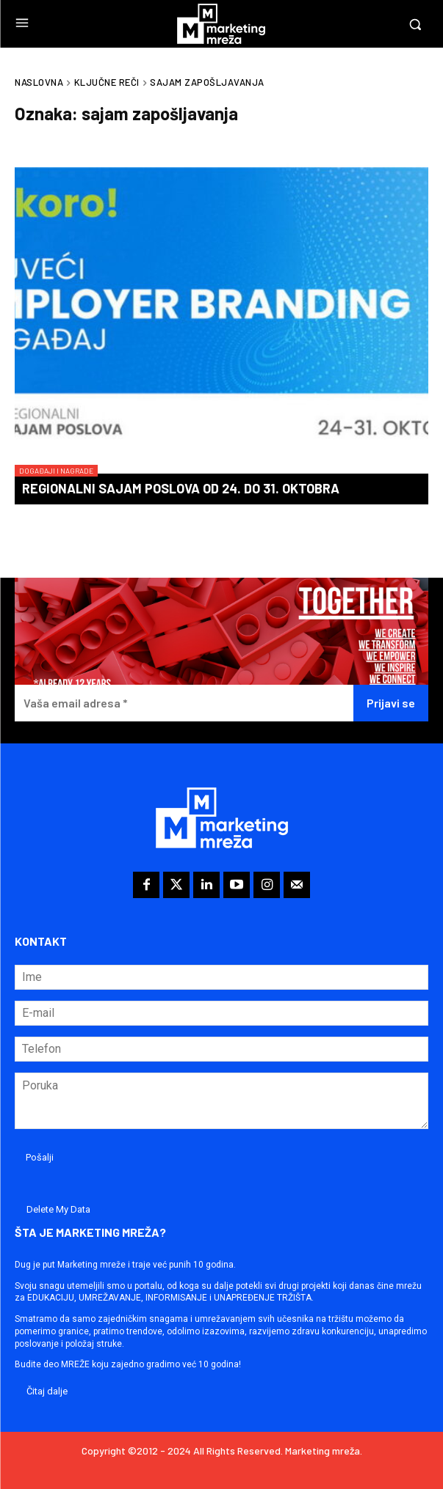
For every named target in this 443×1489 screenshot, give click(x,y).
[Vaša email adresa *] (184, 703)
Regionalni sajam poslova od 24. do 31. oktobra (180, 488)
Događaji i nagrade (56, 470)
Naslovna (39, 82)
